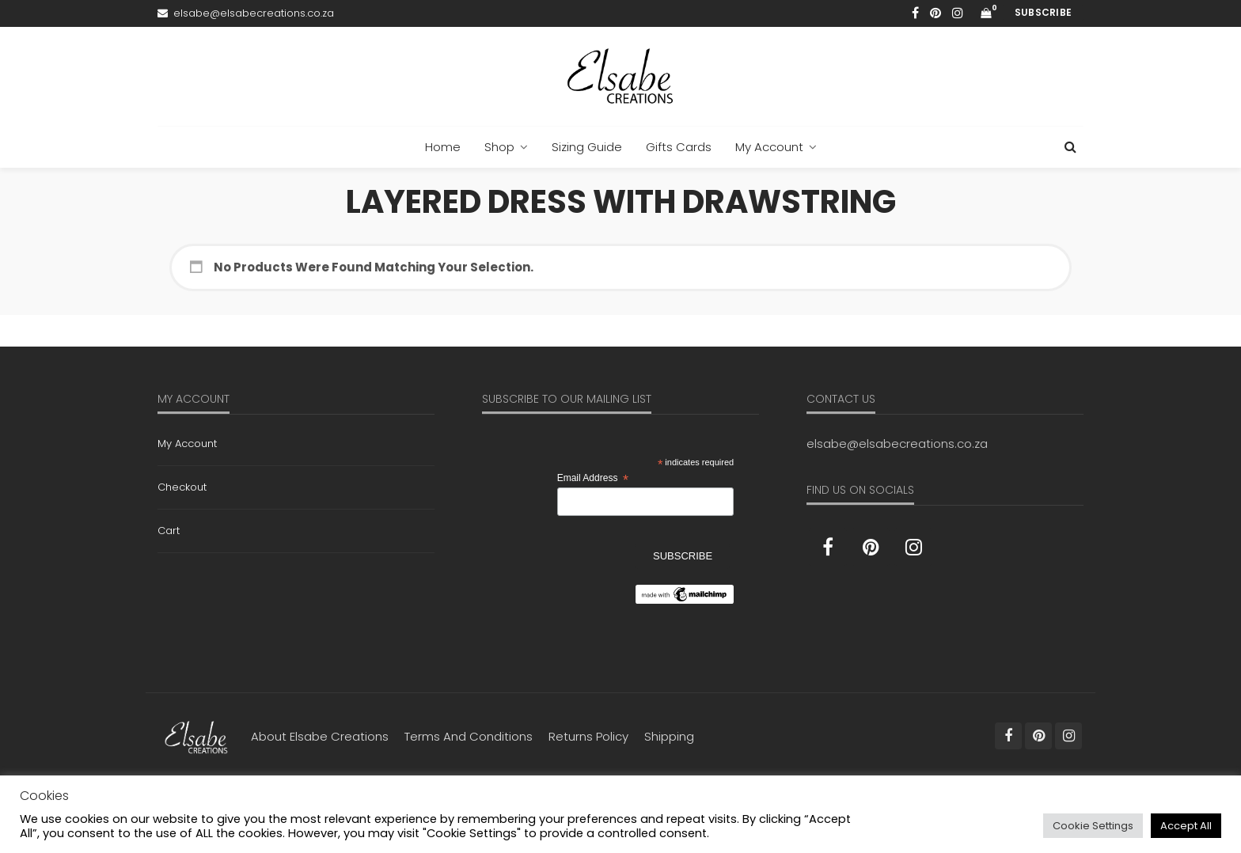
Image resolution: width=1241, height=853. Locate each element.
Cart (168, 530)
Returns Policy (588, 736)
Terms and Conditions (468, 736)
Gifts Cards (679, 146)
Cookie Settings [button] (1093, 825)
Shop (499, 146)
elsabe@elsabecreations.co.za (897, 443)
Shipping (669, 736)
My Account (769, 146)
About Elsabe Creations (320, 736)
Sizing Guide (587, 146)
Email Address (592, 478)
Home (443, 146)
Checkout (182, 487)
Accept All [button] (1186, 825)
